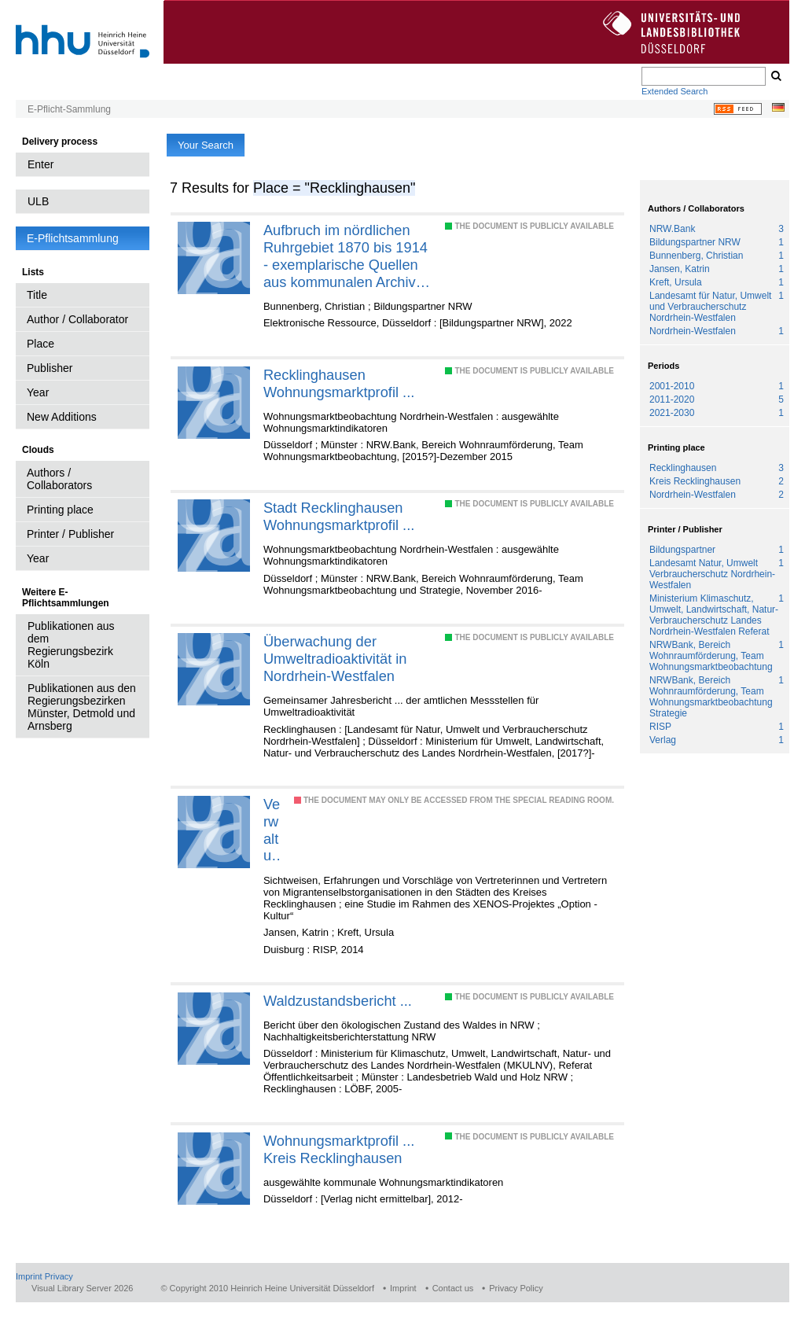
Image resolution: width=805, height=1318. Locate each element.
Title (37, 295)
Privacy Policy (515, 1288)
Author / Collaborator (77, 319)
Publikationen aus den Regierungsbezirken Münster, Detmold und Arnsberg (82, 707)
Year (38, 392)
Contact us (453, 1288)
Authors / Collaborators (59, 478)
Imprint (29, 1276)
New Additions (62, 416)
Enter (40, 164)
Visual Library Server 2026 (82, 1288)
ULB (38, 201)
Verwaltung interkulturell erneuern (272, 830)
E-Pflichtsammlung (73, 238)
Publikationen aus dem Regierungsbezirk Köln (71, 645)
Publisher (49, 368)
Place (40, 343)
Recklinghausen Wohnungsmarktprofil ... (338, 383)
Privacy (59, 1276)
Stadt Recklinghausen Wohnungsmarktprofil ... (338, 516)
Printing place (60, 509)
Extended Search (674, 91)
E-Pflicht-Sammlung (69, 109)
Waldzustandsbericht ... (337, 1000)
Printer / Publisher (70, 534)
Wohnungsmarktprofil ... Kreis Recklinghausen (338, 1149)
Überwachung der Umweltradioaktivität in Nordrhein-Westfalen (335, 658)
